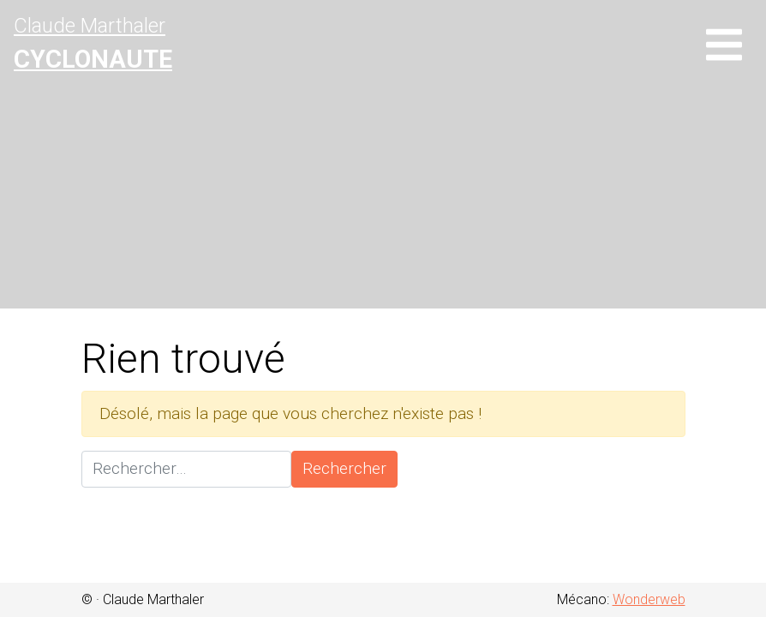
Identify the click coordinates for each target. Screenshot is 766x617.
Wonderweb (649, 599)
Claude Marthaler (93, 44)
